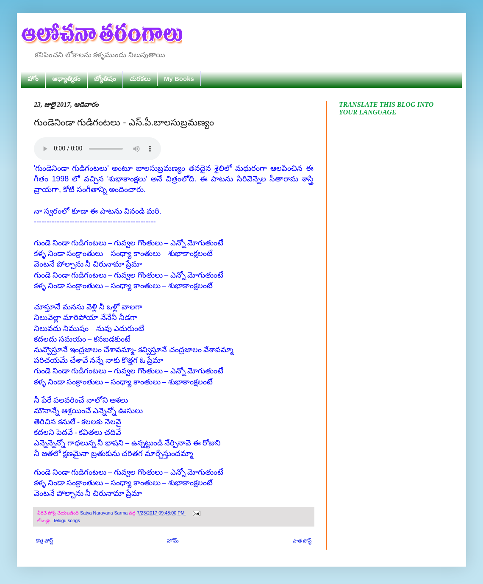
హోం (33, 78)
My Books (179, 78)
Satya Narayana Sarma (104, 512)
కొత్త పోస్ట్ (44, 541)
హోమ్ (173, 541)
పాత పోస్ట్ (302, 541)
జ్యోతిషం (105, 78)
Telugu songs (66, 520)
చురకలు (140, 78)
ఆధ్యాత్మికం (66, 78)
